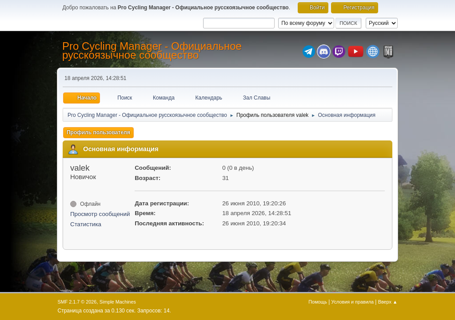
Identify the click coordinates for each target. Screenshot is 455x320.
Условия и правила (352, 301)
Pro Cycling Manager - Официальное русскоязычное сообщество (152, 50)
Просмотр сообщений (100, 214)
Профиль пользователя (98, 132)
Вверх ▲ (388, 301)
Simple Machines (118, 301)
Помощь (317, 301)
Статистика (85, 224)
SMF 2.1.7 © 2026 (77, 301)
